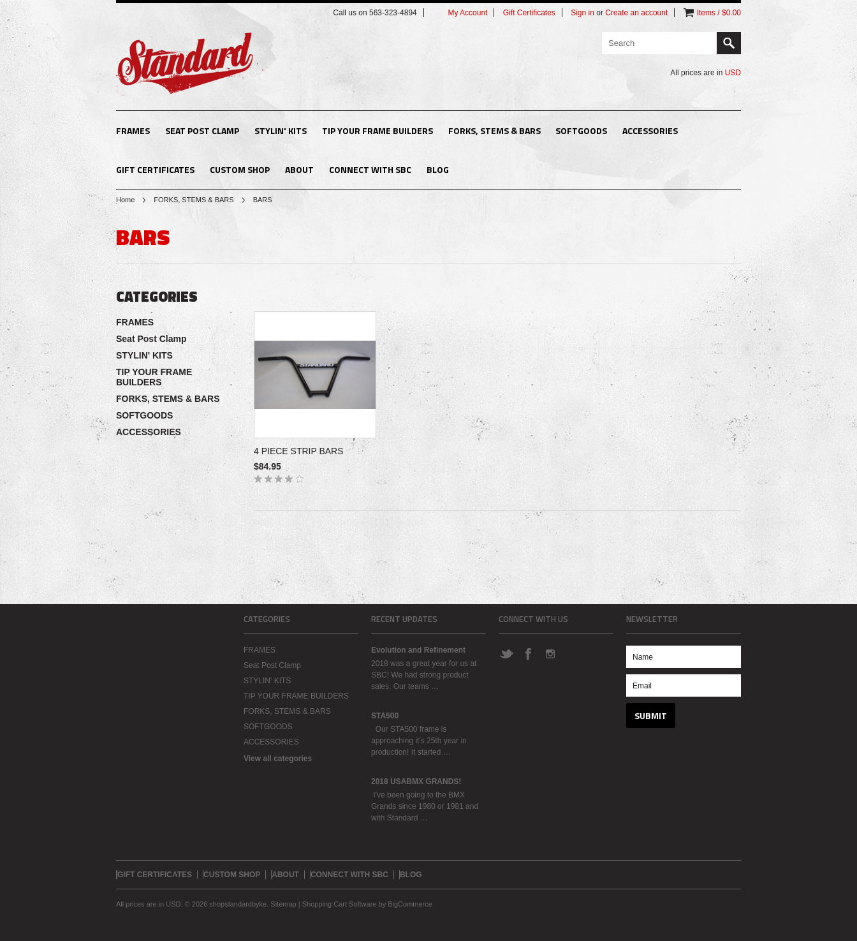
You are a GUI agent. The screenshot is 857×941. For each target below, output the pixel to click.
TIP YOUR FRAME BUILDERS (377, 130)
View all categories (278, 758)
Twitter (506, 653)
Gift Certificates (529, 12)
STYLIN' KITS (280, 130)
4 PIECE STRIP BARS (299, 451)
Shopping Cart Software (339, 904)
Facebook (528, 653)
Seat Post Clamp (202, 130)
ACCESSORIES (650, 130)
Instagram (549, 653)
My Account (467, 12)
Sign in (582, 12)
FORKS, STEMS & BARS (494, 130)
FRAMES (133, 130)
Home (125, 200)
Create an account (636, 12)
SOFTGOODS (581, 130)
